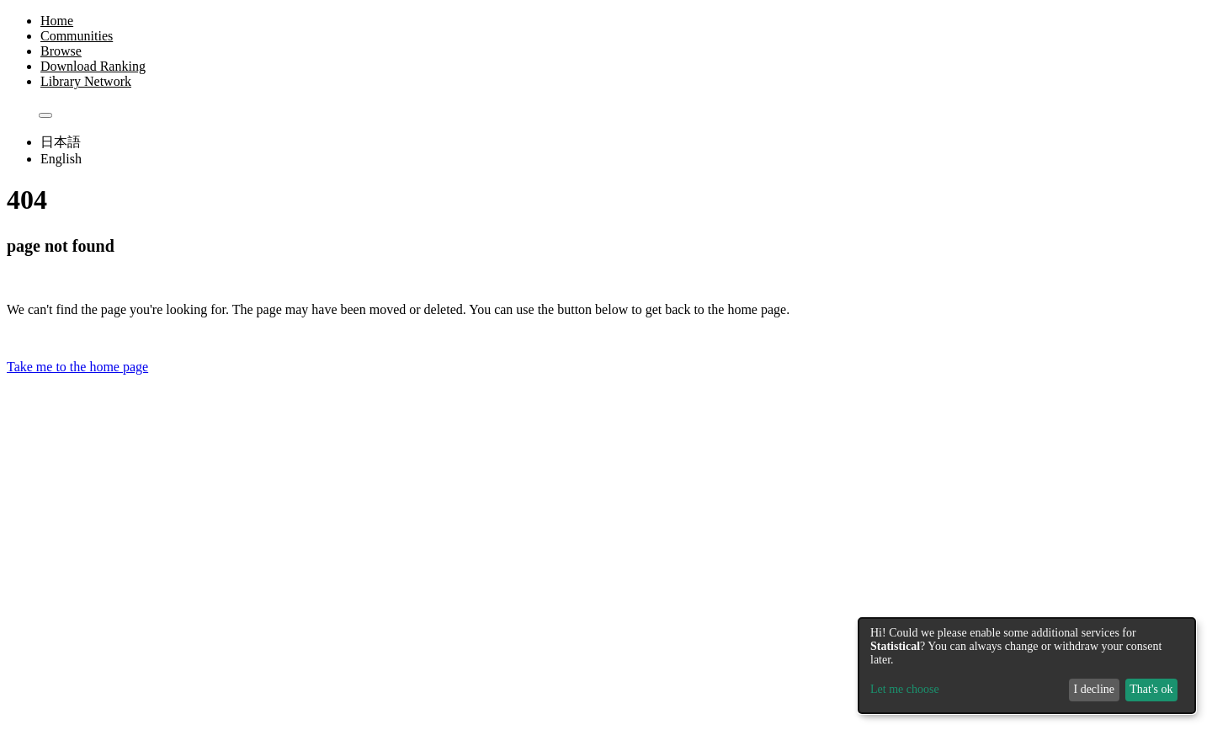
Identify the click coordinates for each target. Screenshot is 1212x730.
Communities (76, 36)
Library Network (85, 81)
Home (56, 20)
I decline (1093, 689)
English (61, 159)
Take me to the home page (77, 367)
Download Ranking (93, 66)
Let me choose (904, 689)
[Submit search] (45, 115)
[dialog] (1026, 665)
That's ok (1151, 689)
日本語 (60, 142)
